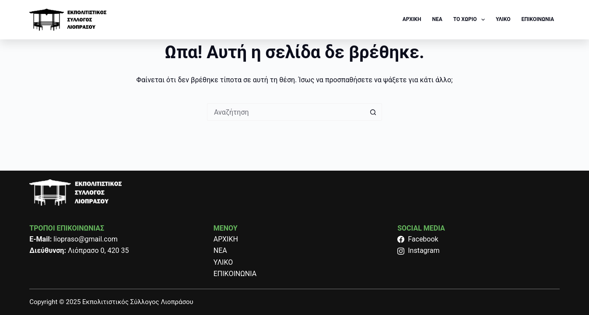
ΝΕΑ (220, 250)
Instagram (418, 250)
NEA (437, 19)
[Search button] (373, 112)
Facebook (417, 239)
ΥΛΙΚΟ (503, 19)
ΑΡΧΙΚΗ (412, 19)
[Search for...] (286, 112)
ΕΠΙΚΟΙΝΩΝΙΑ (538, 19)
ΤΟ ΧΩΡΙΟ (470, 19)
